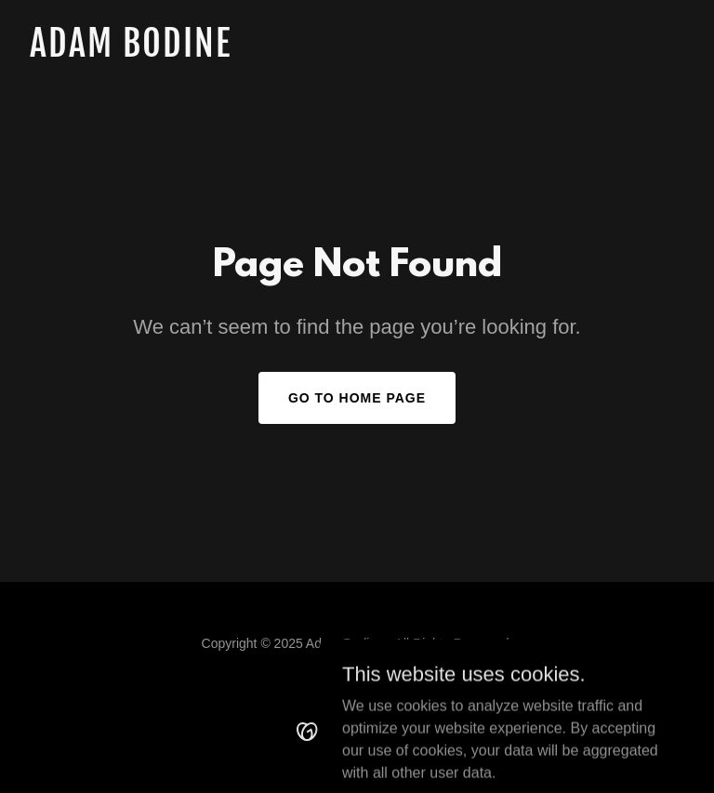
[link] (130, 51)
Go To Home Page (357, 397)
